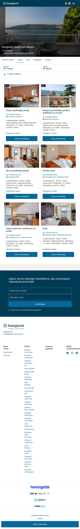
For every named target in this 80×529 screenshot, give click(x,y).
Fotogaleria (38, 60)
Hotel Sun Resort (8, 60)
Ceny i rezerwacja (22, 138)
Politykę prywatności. (34, 310)
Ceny (28, 60)
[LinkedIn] (77, 352)
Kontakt (48, 60)
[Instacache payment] (40, 506)
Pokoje (20, 60)
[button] (73, 3)
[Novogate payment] (40, 487)
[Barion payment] (40, 493)
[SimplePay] (40, 500)
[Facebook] (68, 352)
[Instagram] (72, 352)
